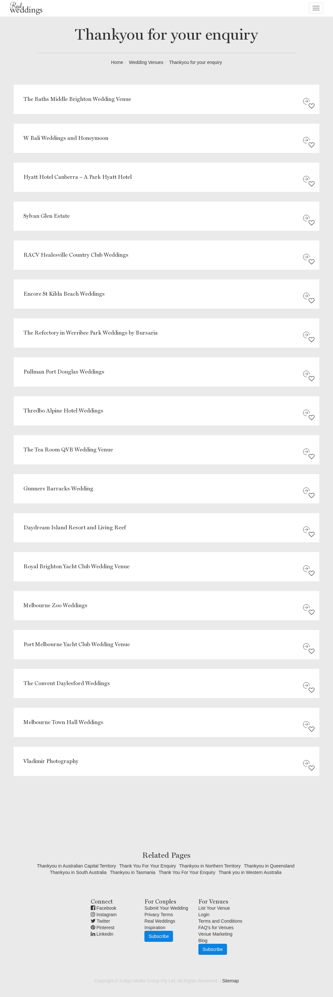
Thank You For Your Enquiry (147, 865)
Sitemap (230, 980)
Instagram (104, 914)
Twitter (100, 921)
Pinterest (102, 927)
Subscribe (159, 936)
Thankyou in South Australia (78, 872)
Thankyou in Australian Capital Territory (76, 865)
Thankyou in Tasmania (132, 872)
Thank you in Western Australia (250, 872)
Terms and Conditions (220, 921)
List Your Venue (214, 908)
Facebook (103, 908)
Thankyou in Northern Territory (210, 865)
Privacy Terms (158, 914)
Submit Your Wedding (166, 908)
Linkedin (102, 934)
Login (203, 914)
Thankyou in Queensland (269, 865)
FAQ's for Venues (216, 927)
